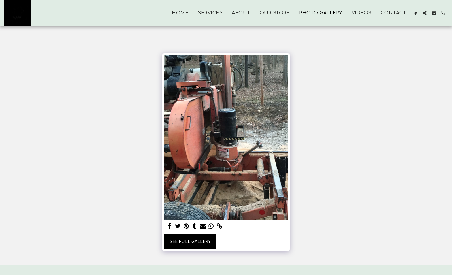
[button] (415, 13)
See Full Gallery (190, 241)
